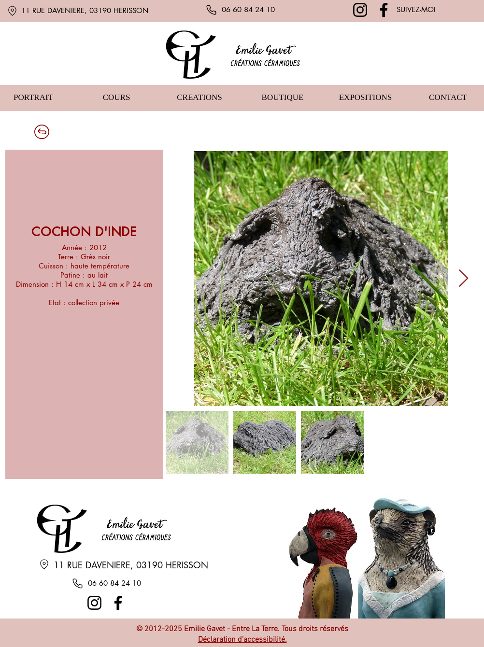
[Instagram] (360, 9)
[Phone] (211, 9)
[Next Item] (463, 278)
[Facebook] (383, 9)
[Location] (12, 10)
